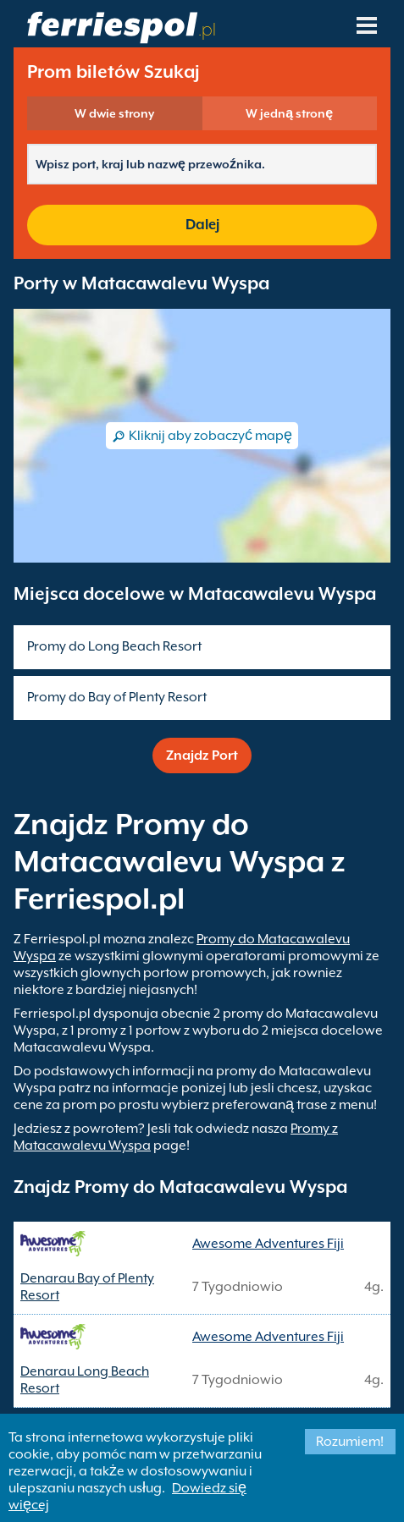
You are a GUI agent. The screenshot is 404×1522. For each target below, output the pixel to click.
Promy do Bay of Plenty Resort (117, 697)
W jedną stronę (289, 113)
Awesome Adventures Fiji (268, 1243)
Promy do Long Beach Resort (114, 646)
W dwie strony (114, 113)
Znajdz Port (202, 755)
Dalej (202, 225)
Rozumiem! (350, 1441)
